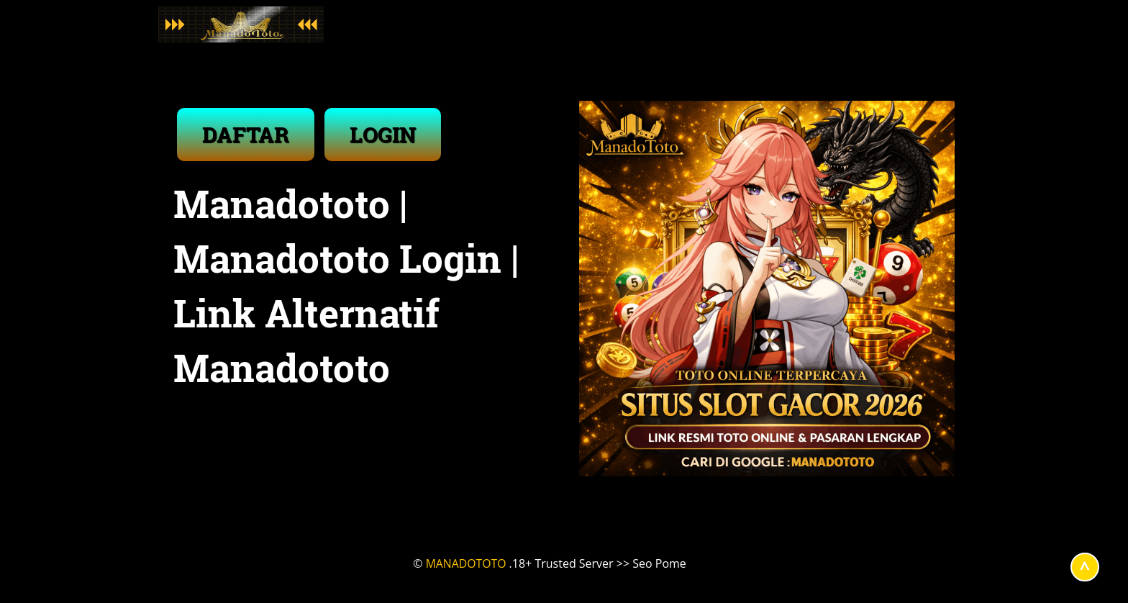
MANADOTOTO (465, 563)
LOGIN (383, 134)
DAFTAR (245, 134)
